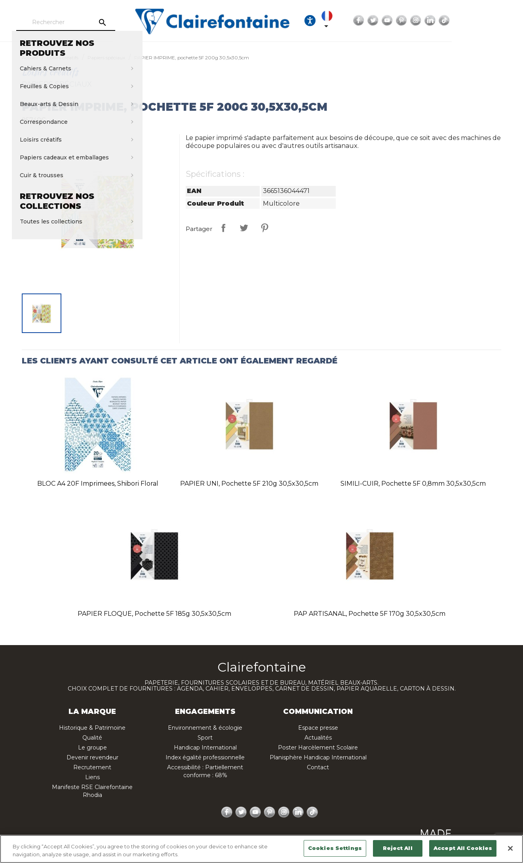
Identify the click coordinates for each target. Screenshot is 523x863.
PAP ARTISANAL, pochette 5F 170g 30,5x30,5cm (369, 613)
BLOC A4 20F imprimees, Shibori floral (97, 483)
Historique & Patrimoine (92, 727)
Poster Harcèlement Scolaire (318, 747)
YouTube (450, 20)
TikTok (507, 20)
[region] (261, 849)
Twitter (436, 20)
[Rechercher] (87, 22)
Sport (205, 737)
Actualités (318, 737)
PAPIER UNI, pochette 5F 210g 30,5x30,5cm (249, 483)
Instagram (478, 20)
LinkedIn (493, 20)
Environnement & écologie (205, 727)
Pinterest (464, 20)
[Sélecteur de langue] (386, 20)
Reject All (397, 848)
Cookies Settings (335, 848)
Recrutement (92, 767)
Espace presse (318, 727)
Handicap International (205, 747)
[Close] (510, 848)
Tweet (244, 228)
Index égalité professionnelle (205, 757)
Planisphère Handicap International (318, 757)
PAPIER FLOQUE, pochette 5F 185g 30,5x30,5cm (154, 613)
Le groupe (92, 747)
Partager (223, 228)
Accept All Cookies (463, 848)
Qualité (92, 737)
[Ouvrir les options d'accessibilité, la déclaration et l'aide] (361, 20)
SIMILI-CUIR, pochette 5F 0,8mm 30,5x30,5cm (413, 483)
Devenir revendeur (92, 757)
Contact (318, 767)
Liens (92, 777)
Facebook (421, 20)
